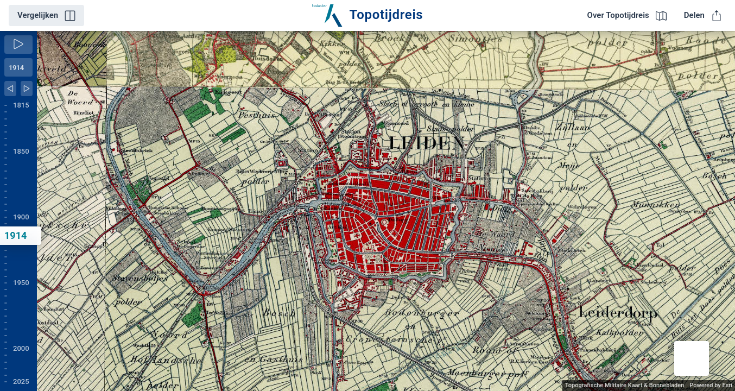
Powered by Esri (710, 385)
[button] (691, 358)
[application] (386, 211)
